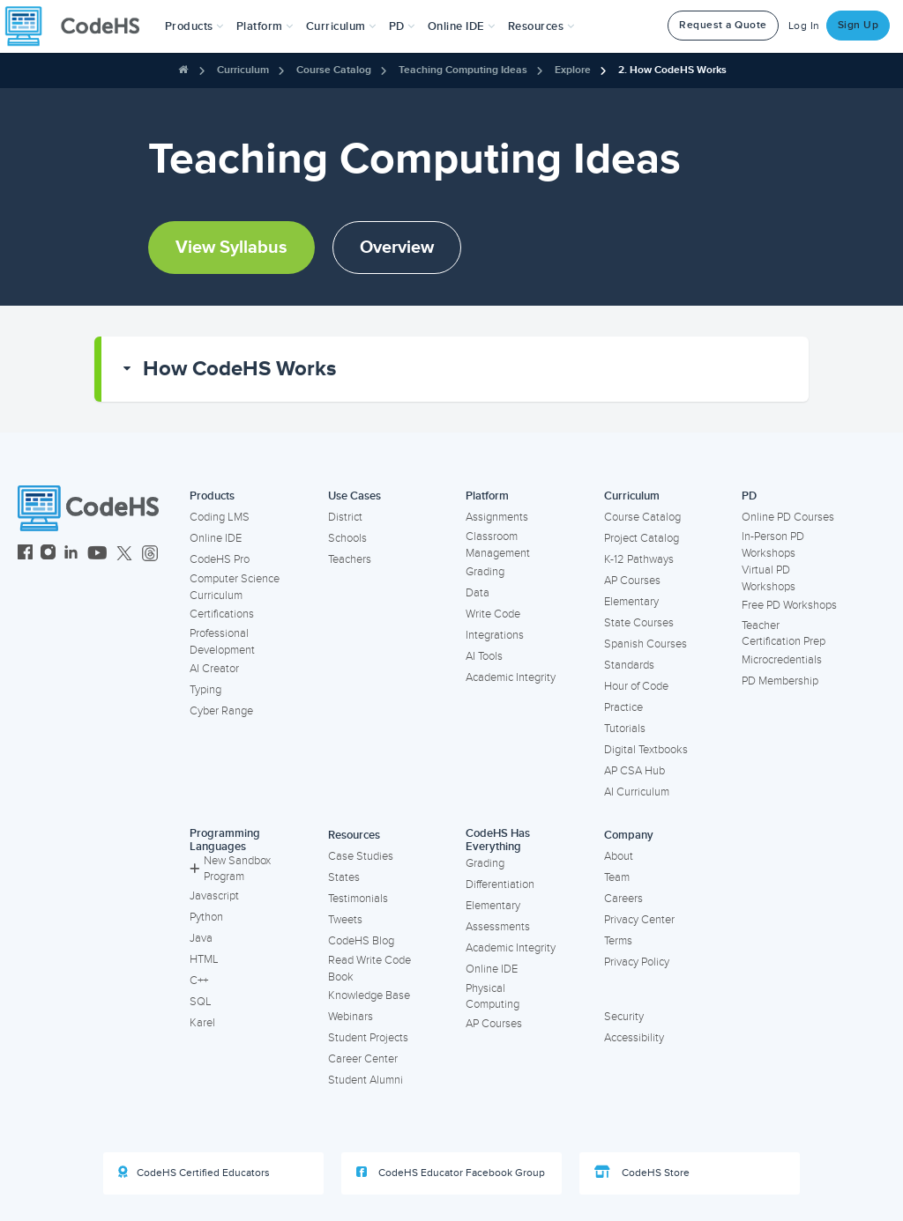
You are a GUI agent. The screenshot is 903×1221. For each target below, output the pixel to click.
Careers (623, 899)
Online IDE (216, 538)
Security (624, 1017)
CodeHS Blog (361, 941)
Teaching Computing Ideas (463, 70)
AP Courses (632, 581)
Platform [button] (265, 26)
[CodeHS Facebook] (25, 554)
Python (206, 917)
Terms (618, 941)
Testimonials (358, 899)
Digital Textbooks (646, 750)
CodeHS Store (642, 1173)
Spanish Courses (645, 644)
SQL (201, 1002)
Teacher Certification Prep (783, 633)
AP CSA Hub (634, 771)
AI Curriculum (636, 792)
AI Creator (214, 669)
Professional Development (222, 641)
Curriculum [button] (341, 26)
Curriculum (243, 70)
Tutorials (625, 729)
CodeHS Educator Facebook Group (450, 1173)
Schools (347, 538)
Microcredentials (782, 660)
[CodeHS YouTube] (97, 554)
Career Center (363, 1059)
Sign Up (858, 25)
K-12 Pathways (639, 559)
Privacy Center (639, 920)
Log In (804, 26)
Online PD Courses (788, 517)
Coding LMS (220, 517)
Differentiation (500, 884)
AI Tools (484, 656)
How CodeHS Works (239, 368)
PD (749, 496)
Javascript (214, 896)
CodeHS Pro (220, 559)
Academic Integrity (511, 677)
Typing (205, 690)
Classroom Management (498, 544)
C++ (199, 980)
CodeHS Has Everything (498, 840)
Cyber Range (221, 711)
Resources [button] (541, 26)
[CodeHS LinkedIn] (70, 554)
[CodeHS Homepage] (79, 26)
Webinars (350, 1017)
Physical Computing (492, 996)
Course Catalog (333, 70)
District (345, 517)
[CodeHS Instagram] (48, 554)
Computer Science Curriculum (235, 587)
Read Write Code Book (369, 968)
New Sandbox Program (230, 869)
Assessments (498, 927)
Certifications (222, 614)
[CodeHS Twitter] (124, 554)
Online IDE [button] (462, 26)
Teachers (349, 559)
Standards (629, 665)
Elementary (631, 602)
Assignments (497, 517)
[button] (194, 26)
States (344, 877)
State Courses (639, 623)
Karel (202, 1023)
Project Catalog (641, 538)
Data (477, 593)
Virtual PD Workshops (768, 578)
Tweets (345, 920)
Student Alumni (365, 1080)
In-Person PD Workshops (773, 544)
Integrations (495, 635)
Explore (573, 70)
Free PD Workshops (789, 605)
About (618, 856)
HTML (204, 959)
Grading (485, 572)
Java (201, 938)
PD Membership (780, 681)
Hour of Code (636, 686)
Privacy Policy (636, 962)
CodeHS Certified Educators (194, 1173)
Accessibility (634, 1038)
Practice (623, 707)
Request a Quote (723, 25)
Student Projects (368, 1038)
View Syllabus (231, 247)
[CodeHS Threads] (150, 554)
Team (617, 877)
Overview (397, 247)
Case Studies (360, 856)
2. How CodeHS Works (672, 70)
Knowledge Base (369, 995)
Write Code (493, 614)
